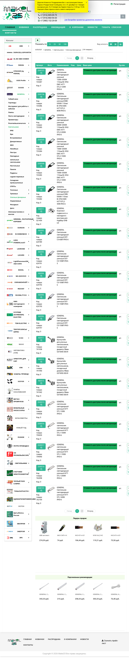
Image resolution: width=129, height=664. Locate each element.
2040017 (41, 447)
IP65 (11, 131)
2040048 (41, 166)
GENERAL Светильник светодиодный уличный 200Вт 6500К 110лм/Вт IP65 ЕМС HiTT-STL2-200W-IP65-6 (63, 125)
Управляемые (15, 202)
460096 (41, 318)
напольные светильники (15, 162)
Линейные (14, 150)
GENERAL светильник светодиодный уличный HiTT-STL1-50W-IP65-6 (63, 409)
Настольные (15, 167)
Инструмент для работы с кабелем (18, 108)
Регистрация (119, 4)
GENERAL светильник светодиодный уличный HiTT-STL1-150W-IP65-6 (63, 451)
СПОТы (13, 187)
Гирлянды (12, 103)
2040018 (41, 469)
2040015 (41, 404)
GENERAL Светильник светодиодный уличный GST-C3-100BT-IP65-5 (63, 258)
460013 (41, 383)
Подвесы (13, 174)
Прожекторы (13, 120)
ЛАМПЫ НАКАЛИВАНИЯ (16, 392)
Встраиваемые (16, 139)
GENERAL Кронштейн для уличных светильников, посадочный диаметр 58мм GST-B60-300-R (63, 388)
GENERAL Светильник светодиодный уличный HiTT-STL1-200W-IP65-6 (63, 473)
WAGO (15, 345)
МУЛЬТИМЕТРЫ (17, 419)
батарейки (72, 20)
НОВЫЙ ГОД (16, 429)
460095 (41, 297)
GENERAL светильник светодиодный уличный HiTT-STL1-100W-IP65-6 (63, 430)
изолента (98, 20)
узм (66, 20)
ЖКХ (12, 146)
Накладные (14, 157)
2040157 (41, 72)
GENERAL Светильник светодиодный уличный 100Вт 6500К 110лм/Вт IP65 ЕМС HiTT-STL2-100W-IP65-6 (63, 173)
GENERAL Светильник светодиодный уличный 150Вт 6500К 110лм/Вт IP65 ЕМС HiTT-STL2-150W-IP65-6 (63, 149)
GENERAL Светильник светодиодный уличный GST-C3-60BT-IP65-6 (63, 235)
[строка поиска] (92, 16)
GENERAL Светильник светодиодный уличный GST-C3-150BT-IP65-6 (63, 323)
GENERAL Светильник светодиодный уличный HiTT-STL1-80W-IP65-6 (63, 494)
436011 (41, 211)
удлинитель (89, 20)
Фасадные (14, 205)
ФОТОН (15, 507)
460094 (41, 275)
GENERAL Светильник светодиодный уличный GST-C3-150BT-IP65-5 (63, 301)
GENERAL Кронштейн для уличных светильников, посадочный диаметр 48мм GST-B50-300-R (63, 367)
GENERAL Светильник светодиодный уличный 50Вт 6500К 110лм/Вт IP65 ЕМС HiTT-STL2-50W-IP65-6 (63, 196)
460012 (41, 361)
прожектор (80, 20)
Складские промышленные (16, 182)
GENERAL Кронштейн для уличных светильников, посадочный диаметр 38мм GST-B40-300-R (63, 345)
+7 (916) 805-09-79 (48, 15)
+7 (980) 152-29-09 (48, 21)
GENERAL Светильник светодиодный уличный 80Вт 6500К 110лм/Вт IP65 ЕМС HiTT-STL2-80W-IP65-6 (63, 103)
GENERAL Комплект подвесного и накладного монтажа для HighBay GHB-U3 (62, 216)
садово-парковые (17, 177)
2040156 (41, 96)
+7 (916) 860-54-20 (48, 18)
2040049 (41, 142)
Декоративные (16, 142)
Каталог (10, 41)
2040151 (41, 490)
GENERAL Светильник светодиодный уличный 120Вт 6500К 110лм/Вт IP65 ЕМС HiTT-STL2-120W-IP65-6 (63, 80)
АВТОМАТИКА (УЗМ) (15, 352)
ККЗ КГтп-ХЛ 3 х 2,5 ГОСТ (84, 536)
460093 (41, 254)
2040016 (41, 426)
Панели (13, 170)
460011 (41, 340)
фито (12, 209)
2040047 (41, 189)
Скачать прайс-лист (110, 642)
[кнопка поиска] (122, 16)
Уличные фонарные (18, 198)
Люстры (13, 153)
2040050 (41, 118)
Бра (11, 135)
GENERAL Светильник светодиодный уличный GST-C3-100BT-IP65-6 (63, 280)
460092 (41, 232)
